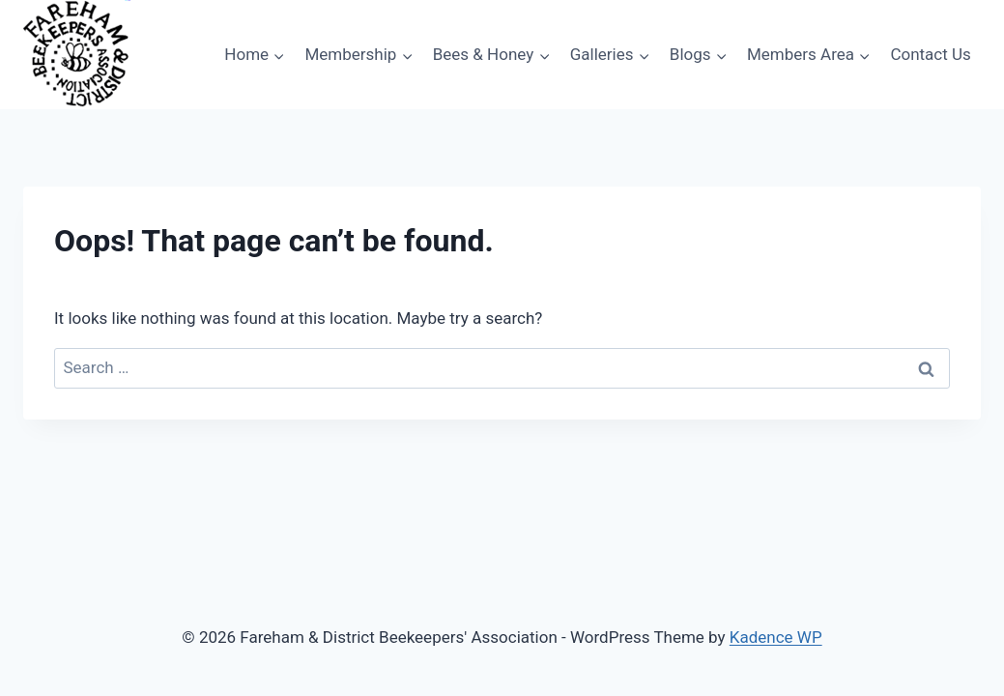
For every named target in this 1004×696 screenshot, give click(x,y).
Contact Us (930, 54)
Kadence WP (776, 637)
